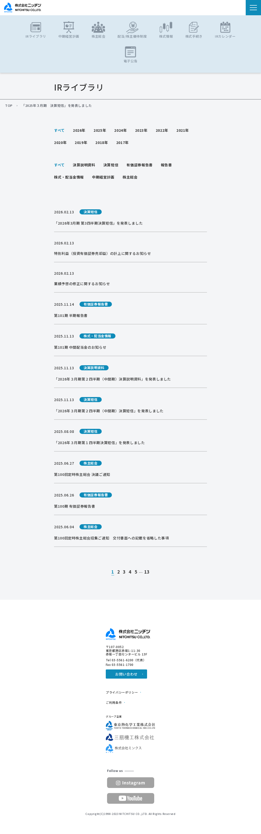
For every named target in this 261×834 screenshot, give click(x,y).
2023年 (141, 130)
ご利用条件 (114, 702)
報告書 (166, 165)
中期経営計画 (103, 177)
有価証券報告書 (139, 165)
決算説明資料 (84, 165)
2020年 (60, 142)
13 (147, 572)
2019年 (81, 142)
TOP (8, 106)
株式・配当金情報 (69, 177)
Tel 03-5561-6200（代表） (126, 660)
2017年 (122, 142)
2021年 (182, 130)
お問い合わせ (126, 674)
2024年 (120, 130)
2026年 (79, 130)
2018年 (101, 142)
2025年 (100, 130)
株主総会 (130, 177)
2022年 (162, 130)
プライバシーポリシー (122, 692)
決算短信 (111, 165)
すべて (59, 130)
